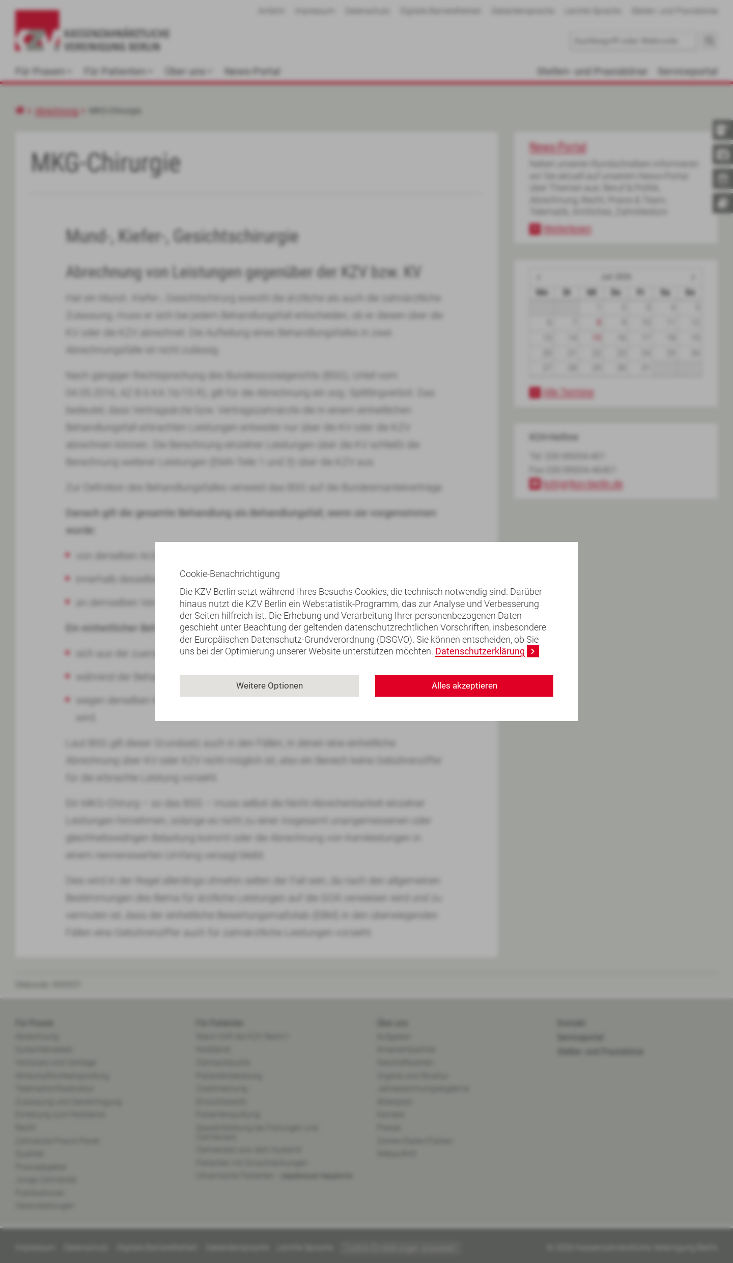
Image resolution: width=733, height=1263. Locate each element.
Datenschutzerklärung (480, 651)
